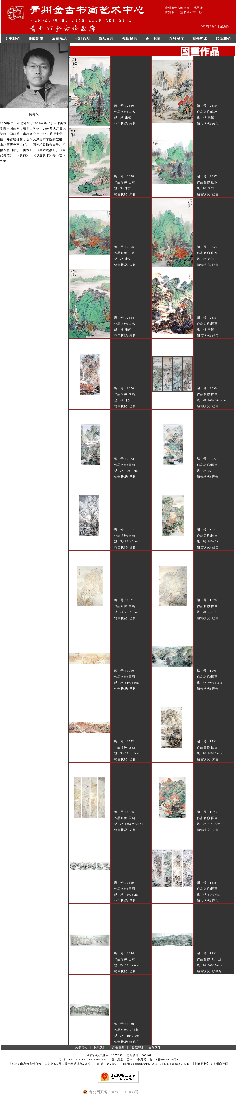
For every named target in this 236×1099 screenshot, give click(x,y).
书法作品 (82, 39)
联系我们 (223, 39)
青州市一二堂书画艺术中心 (183, 12)
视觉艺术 (199, 39)
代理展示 (129, 39)
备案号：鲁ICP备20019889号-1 (158, 1059)
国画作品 (59, 39)
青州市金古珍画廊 (177, 8)
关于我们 (12, 39)
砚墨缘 (198, 8)
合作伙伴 (155, 1047)
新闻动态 (35, 39)
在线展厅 (176, 39)
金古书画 (153, 39)
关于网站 (81, 1047)
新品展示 (106, 39)
